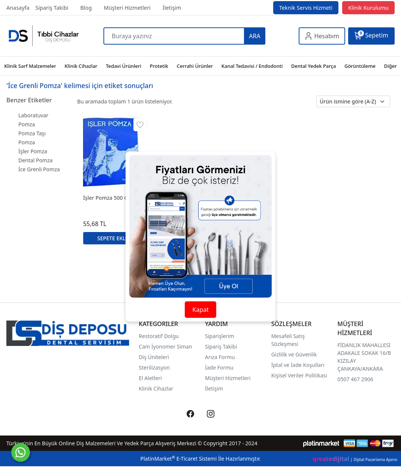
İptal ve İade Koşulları (298, 364)
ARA (254, 36)
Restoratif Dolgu (159, 336)
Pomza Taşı (32, 133)
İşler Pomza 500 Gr (106, 197)
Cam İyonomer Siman (165, 346)
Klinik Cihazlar (156, 388)
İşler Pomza (32, 151)
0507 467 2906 (355, 379)
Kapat (200, 309)
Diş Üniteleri (154, 357)
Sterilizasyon (154, 367)
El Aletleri (150, 378)
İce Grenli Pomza (39, 169)
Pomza (26, 142)
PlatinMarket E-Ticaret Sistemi (178, 458)
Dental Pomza (35, 160)
